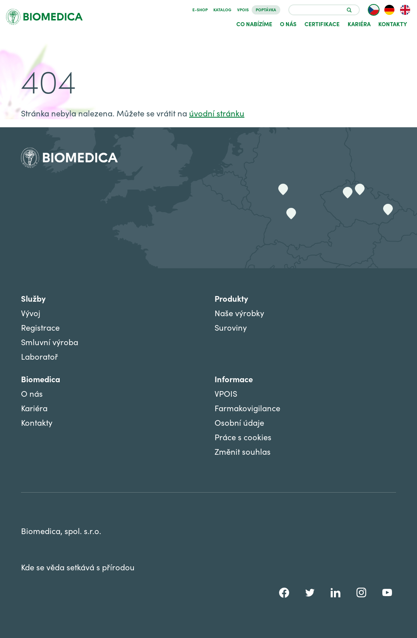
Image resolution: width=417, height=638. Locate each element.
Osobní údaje (239, 422)
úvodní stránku (216, 113)
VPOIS (243, 9)
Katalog (222, 9)
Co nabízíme (254, 24)
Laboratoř (39, 356)
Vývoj (30, 312)
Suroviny (231, 327)
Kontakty (392, 24)
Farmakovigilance (247, 407)
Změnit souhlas (243, 451)
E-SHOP (200, 9)
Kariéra (359, 24)
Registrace (40, 327)
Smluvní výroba (49, 341)
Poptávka (266, 9)
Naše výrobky (239, 312)
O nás (288, 24)
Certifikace (322, 24)
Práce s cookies (243, 436)
